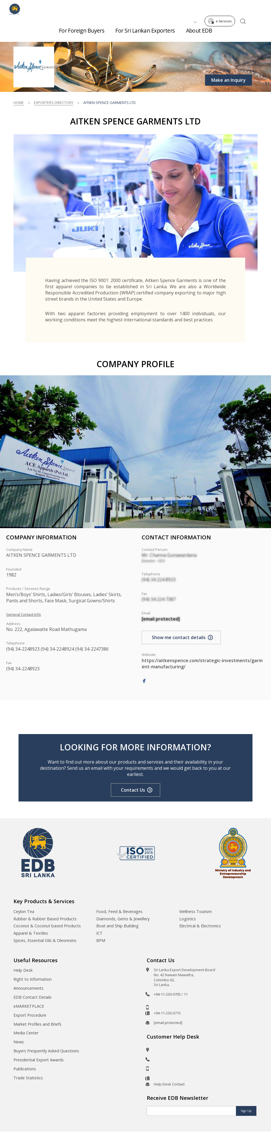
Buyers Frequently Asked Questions (46, 1050)
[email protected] (161, 619)
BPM (100, 940)
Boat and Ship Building (117, 925)
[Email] (191, 1111)
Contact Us (133, 790)
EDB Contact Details (32, 997)
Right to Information (32, 979)
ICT (99, 933)
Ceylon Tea (23, 911)
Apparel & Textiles (30, 933)
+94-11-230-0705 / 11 (171, 994)
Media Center (25, 1032)
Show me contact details (179, 637)
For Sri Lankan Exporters (144, 33)
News (18, 1041)
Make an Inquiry (228, 80)
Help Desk (23, 970)
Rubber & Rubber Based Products (45, 918)
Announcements (28, 988)
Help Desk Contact (169, 1084)
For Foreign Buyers (81, 33)
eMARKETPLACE (28, 1006)
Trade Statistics (28, 1077)
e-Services (221, 8)
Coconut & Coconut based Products (47, 925)
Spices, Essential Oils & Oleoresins (44, 940)
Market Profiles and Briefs (37, 1024)
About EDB (199, 33)
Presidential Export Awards (38, 1059)
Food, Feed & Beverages (119, 911)
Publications (24, 1068)
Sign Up (246, 1111)
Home (18, 102)
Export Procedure (29, 1015)
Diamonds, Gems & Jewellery (123, 918)
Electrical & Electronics (200, 925)
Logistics (187, 918)
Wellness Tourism (195, 911)
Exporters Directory (53, 102)
